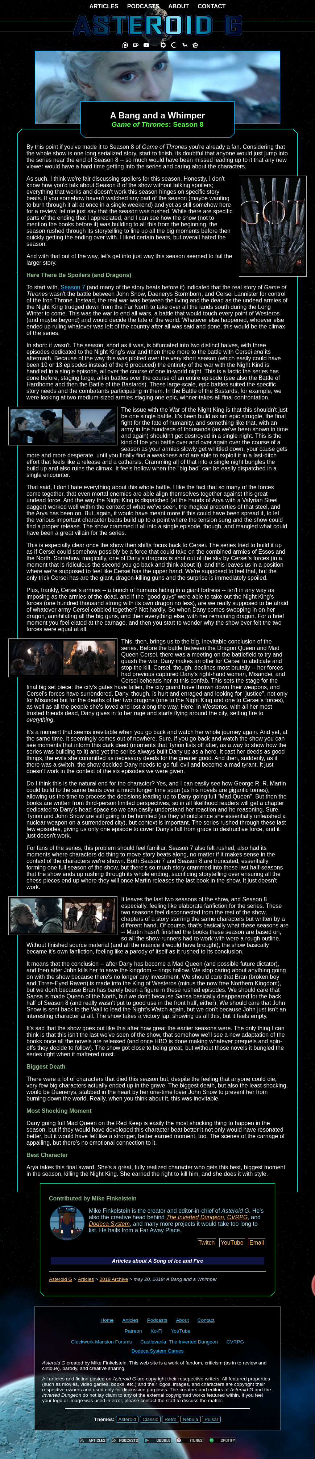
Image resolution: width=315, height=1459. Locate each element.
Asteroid (127, 1419)
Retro (171, 1419)
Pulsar (211, 1419)
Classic (150, 1419)
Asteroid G (60, 1279)
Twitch (206, 1243)
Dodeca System (109, 1224)
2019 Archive (114, 1279)
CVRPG (237, 1217)
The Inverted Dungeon (195, 1217)
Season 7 (73, 287)
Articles (86, 1279)
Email (256, 1243)
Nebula (190, 1419)
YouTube (232, 1243)
